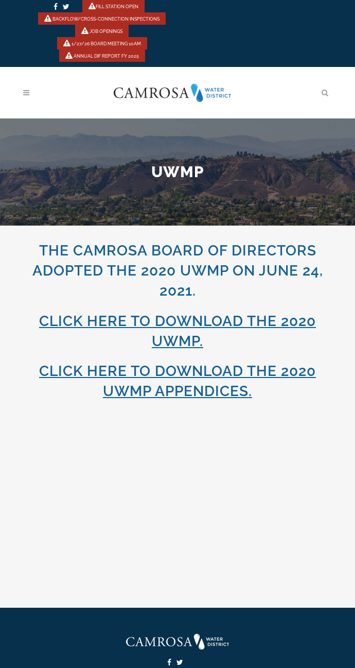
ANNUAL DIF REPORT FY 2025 (102, 56)
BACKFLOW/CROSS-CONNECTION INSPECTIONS (101, 19)
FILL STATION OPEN (113, 6)
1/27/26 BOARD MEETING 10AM (102, 43)
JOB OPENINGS (101, 31)
